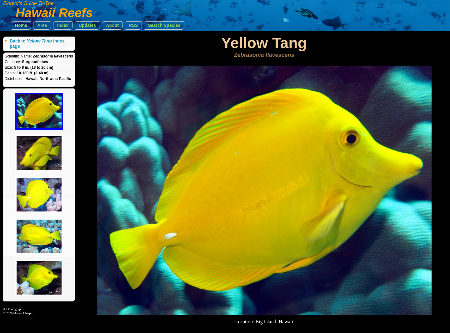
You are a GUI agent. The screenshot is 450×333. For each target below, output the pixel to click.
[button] (21, 25)
